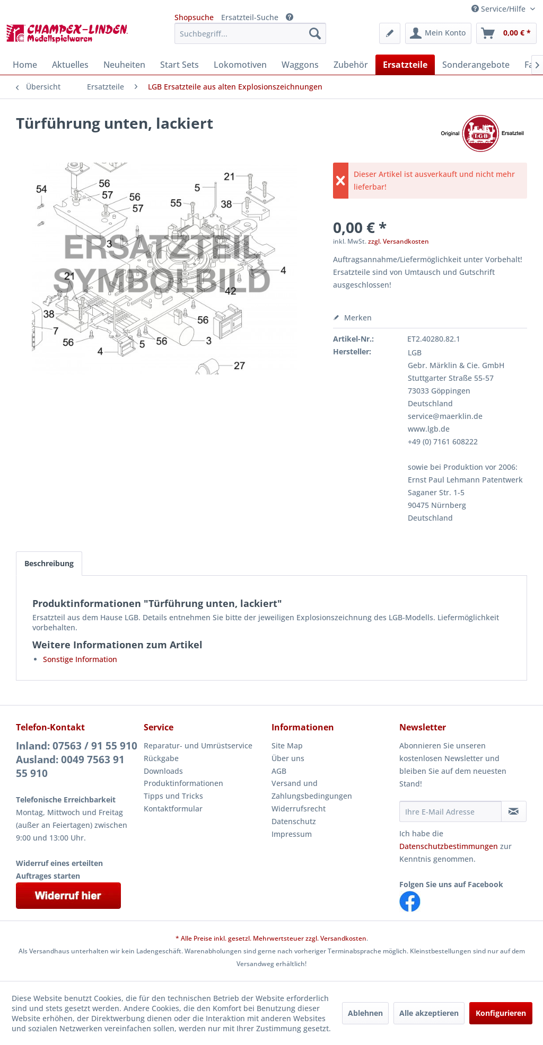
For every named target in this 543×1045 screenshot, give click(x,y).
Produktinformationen (183, 783)
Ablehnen (365, 1013)
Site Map (287, 745)
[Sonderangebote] (476, 65)
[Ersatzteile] (405, 65)
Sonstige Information (80, 659)
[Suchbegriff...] (250, 33)
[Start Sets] (179, 65)
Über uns (288, 758)
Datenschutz (294, 821)
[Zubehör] (350, 65)
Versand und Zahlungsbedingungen (312, 789)
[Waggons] (300, 65)
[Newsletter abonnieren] (514, 811)
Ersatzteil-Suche (249, 17)
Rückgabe (161, 758)
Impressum (292, 834)
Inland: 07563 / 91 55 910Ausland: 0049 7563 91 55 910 (76, 759)
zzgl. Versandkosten (398, 241)
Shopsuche (194, 17)
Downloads (163, 771)
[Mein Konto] (438, 33)
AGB (279, 771)
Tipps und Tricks (173, 796)
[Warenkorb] (506, 33)
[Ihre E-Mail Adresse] (450, 811)
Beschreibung (49, 563)
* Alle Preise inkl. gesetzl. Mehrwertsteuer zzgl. (248, 938)
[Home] (25, 65)
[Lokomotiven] (240, 65)
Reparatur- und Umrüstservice (198, 745)
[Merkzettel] (389, 33)
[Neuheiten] (124, 65)
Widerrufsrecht (299, 808)
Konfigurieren (501, 1013)
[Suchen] (315, 33)
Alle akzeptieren (429, 1013)
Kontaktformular (173, 808)
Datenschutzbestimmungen (448, 846)
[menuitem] (250, 33)
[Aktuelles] (70, 65)
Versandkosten (343, 938)
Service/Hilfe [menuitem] (499, 9)
